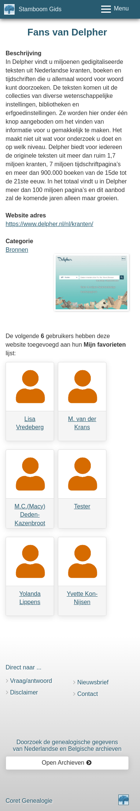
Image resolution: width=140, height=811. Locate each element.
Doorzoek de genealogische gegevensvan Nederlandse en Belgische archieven (67, 745)
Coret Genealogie (29, 801)
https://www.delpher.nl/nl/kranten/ (49, 224)
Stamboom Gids (40, 9)
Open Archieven (66, 762)
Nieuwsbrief (93, 682)
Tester (82, 506)
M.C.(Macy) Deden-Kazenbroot (30, 515)
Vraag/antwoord (31, 681)
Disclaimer (24, 692)
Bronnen (17, 250)
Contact (87, 694)
